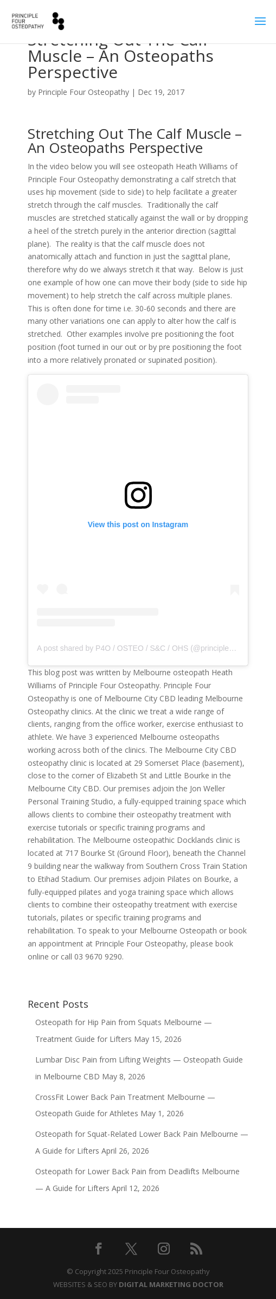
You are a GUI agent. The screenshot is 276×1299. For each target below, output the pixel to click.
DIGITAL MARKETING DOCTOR (171, 1284)
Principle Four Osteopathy (83, 92)
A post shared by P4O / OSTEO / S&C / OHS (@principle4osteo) (145, 648)
